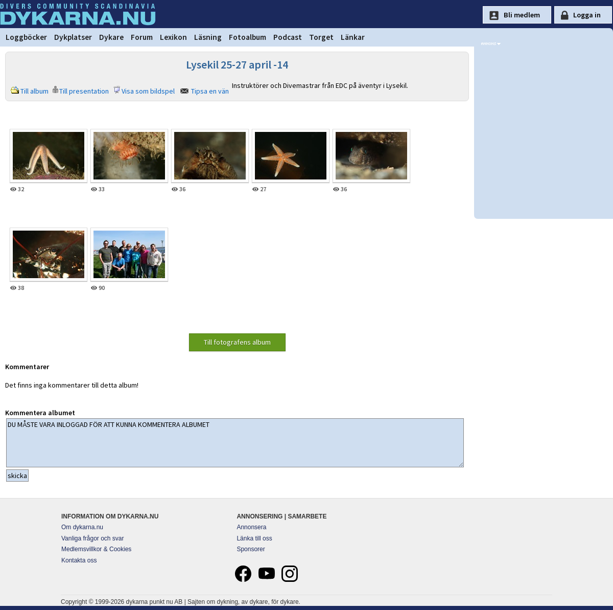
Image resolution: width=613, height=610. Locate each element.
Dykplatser (73, 37)
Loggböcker (26, 37)
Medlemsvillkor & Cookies (96, 549)
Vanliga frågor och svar (92, 538)
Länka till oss (254, 538)
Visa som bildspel (148, 91)
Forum (142, 37)
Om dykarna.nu (82, 527)
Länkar (353, 37)
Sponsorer (251, 549)
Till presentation (84, 91)
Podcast (287, 37)
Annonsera (251, 527)
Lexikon (173, 37)
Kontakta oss (79, 560)
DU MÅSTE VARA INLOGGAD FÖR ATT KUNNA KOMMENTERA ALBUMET (235, 442)
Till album (34, 91)
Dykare (111, 37)
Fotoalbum (247, 37)
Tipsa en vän (210, 91)
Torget (321, 37)
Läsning (208, 37)
